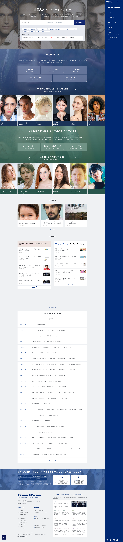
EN (121, 1)
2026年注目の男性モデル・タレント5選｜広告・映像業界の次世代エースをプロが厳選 (53, 369)
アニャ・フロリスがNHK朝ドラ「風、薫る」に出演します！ (47, 381)
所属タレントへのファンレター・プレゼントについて (62, 29)
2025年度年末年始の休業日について (41, 403)
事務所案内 (21, 510)
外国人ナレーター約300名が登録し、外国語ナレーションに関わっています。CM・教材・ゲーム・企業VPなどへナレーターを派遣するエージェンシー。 (61, 513)
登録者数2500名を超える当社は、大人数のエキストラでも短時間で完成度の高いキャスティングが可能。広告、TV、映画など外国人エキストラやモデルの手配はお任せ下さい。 (79, 522)
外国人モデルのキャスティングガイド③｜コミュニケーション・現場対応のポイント (53, 392)
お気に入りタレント (110, 2)
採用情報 (20, 526)
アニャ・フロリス (42, 29)
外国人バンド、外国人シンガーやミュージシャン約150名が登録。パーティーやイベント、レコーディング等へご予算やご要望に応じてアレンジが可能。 (61, 531)
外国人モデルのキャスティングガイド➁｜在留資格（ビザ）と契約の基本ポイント (52, 398)
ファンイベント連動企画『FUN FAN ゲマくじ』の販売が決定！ (48, 426)
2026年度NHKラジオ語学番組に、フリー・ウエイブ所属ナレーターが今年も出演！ (53, 347)
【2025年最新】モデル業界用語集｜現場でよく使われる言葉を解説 (49, 454)
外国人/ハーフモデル (28, 37)
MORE (52, 229)
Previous (29, 90)
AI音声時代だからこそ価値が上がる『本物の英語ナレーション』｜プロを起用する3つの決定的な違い (57, 364)
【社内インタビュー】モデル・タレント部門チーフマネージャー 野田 (50, 443)
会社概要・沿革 (22, 514)
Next (75, 90)
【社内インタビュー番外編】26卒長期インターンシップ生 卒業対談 (49, 386)
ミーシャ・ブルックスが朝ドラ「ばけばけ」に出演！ (45, 415)
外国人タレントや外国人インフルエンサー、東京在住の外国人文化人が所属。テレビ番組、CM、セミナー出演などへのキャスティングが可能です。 (79, 513)
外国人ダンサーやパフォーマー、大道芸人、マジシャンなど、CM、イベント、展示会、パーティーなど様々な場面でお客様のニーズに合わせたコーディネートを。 (79, 532)
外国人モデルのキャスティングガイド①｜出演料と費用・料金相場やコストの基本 (52, 437)
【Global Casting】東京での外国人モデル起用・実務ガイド (47, 341)
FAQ (19, 516)
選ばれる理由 (21, 518)
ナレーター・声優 (43, 37)
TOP (114, 13)
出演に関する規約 (39, 527)
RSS (55, 460)
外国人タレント (73, 37)
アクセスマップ (22, 520)
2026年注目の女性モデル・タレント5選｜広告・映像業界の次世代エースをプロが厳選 (53, 358)
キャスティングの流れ (40, 525)
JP (117, 1)
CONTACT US (114, 38)
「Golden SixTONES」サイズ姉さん (39, 31)
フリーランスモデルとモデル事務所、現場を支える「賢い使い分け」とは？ (51, 330)
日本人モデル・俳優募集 (28, 29)
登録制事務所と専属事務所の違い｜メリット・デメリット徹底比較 (48, 375)
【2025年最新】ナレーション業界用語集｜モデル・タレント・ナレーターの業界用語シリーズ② (56, 449)
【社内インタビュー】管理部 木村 (41, 324)
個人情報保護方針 (22, 522)
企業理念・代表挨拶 (23, 512)
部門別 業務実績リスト (40, 510)
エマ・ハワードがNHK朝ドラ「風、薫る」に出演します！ (46, 336)
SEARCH (114, 18)
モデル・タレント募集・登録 (42, 518)
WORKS (114, 28)
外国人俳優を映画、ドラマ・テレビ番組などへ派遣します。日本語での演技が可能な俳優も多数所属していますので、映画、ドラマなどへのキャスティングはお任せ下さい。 (61, 522)
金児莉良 (24, 31)
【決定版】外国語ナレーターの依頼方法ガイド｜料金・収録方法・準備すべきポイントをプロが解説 (57, 409)
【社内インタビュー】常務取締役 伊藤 (42, 432)
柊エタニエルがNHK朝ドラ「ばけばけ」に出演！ (44, 352)
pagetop (4, 537)
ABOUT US (114, 23)
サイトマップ (21, 528)
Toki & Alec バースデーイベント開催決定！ (43, 319)
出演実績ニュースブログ (41, 512)
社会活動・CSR (22, 524)
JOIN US (114, 33)
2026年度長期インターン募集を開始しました (43, 420)
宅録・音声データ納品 (59, 37)
